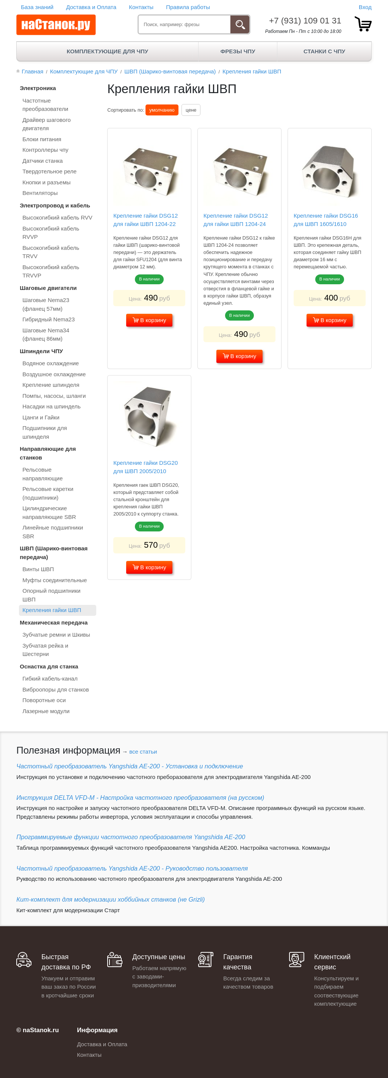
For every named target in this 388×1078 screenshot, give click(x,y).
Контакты (141, 7)
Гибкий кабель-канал (49, 678)
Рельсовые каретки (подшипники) (47, 493)
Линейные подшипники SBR (52, 531)
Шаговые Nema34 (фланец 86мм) (45, 334)
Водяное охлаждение (50, 363)
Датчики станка (42, 160)
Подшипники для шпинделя (44, 432)
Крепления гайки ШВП (51, 610)
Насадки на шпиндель (51, 406)
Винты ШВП (38, 569)
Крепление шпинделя (50, 385)
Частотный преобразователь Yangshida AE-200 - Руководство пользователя (132, 868)
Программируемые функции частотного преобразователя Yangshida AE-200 (130, 836)
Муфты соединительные (54, 580)
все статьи (143, 751)
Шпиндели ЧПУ (41, 351)
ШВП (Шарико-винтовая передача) (54, 552)
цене (191, 110)
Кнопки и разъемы (46, 182)
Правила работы (188, 7)
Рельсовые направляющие (42, 473)
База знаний (37, 7)
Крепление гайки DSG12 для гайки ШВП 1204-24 (235, 219)
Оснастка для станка (49, 666)
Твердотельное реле (49, 171)
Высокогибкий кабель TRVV (50, 252)
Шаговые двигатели (48, 288)
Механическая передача (54, 622)
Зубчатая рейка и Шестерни (45, 649)
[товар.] (363, 23)
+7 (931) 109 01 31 (305, 20)
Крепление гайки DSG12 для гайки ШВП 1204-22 (145, 219)
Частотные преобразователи (45, 104)
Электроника (38, 88)
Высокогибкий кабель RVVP (50, 232)
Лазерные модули (45, 711)
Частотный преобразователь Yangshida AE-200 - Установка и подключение (129, 766)
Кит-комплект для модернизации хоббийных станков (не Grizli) (110, 899)
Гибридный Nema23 (48, 319)
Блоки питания (41, 139)
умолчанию (161, 110)
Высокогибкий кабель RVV (57, 217)
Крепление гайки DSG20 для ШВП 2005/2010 (145, 467)
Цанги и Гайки (40, 417)
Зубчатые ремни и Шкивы (56, 634)
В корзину (149, 320)
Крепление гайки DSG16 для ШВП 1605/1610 (326, 219)
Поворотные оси (44, 700)
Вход (365, 7)
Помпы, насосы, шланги (54, 396)
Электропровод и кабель (55, 205)
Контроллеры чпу (45, 149)
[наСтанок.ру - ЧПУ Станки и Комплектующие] (56, 25)
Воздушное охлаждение (54, 374)
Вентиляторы (40, 193)
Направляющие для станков (48, 453)
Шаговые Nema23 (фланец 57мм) (45, 304)
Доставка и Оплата (91, 7)
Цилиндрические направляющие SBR (49, 512)
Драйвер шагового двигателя (46, 124)
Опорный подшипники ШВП (51, 595)
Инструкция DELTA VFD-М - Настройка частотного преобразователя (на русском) (140, 797)
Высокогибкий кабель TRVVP (50, 271)
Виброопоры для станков (55, 689)
